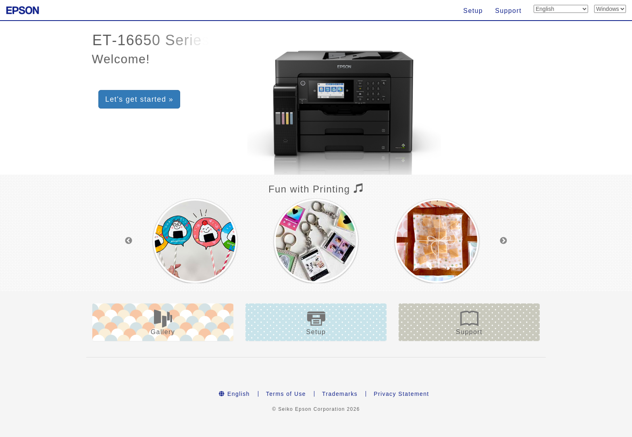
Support (508, 10)
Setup (473, 10)
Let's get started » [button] (139, 99)
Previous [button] (129, 241)
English (234, 394)
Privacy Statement (401, 394)
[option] (195, 241)
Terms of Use (286, 394)
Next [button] (503, 241)
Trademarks (340, 394)
